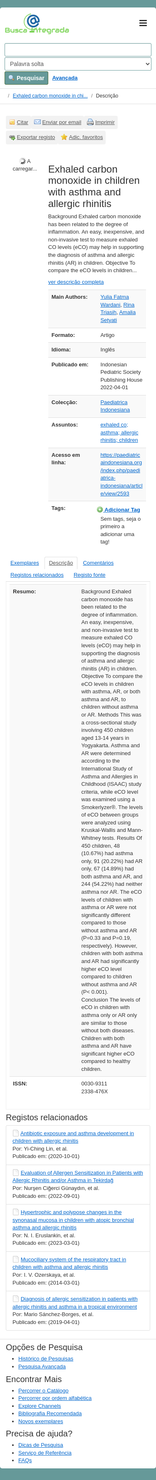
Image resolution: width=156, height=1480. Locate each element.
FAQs (25, 1460)
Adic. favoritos (86, 137)
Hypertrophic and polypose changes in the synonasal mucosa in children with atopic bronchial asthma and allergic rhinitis (73, 1220)
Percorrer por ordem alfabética (55, 1398)
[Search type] (78, 64)
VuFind (18, 23)
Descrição (61, 563)
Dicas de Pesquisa (40, 1445)
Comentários (98, 563)
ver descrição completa (76, 282)
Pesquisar (26, 78)
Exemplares (24, 563)
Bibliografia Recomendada (50, 1413)
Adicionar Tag (118, 509)
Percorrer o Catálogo (43, 1390)
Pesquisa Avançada (42, 1366)
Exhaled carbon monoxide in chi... (50, 96)
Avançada (64, 78)
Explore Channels (39, 1406)
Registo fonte (90, 575)
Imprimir (105, 122)
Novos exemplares (40, 1421)
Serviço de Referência (45, 1453)
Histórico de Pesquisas (45, 1359)
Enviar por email (61, 122)
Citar (22, 122)
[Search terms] (78, 49)
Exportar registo (36, 137)
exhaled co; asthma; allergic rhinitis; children (119, 432)
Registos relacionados (37, 575)
